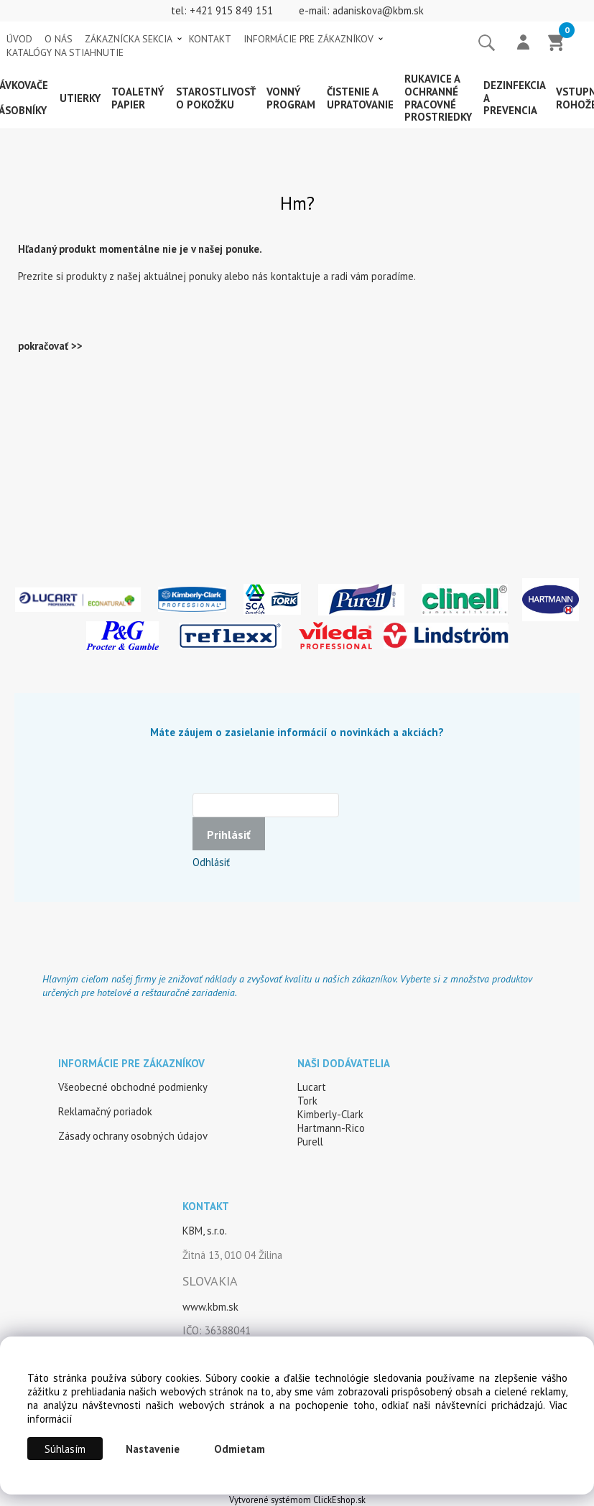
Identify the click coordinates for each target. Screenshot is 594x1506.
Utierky (80, 98)
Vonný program (290, 98)
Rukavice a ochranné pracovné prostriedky (438, 98)
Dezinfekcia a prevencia (514, 98)
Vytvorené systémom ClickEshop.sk (297, 1499)
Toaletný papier (137, 98)
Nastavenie (153, 1449)
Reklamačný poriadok (105, 1111)
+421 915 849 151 (231, 10)
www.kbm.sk (210, 1307)
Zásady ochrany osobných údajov (133, 1136)
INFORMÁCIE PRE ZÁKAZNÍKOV (308, 38)
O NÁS (59, 38)
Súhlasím (65, 1449)
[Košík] (556, 44)
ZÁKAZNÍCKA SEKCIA (128, 38)
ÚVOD (19, 38)
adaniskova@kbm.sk (378, 10)
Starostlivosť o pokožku (216, 98)
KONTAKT (210, 38)
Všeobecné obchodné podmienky (133, 1087)
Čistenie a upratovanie (360, 98)
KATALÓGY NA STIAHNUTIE (65, 52)
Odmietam (239, 1449)
